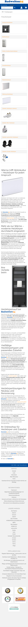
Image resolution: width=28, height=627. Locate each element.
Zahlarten (14, 497)
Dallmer (14, 512)
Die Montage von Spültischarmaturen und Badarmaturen (14, 561)
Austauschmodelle (21, 401)
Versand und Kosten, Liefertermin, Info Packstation (14, 499)
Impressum (14, 490)
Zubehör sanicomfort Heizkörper (10, 137)
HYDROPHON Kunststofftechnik (14, 520)
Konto (14, 478)
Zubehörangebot (13, 376)
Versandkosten (23, 465)
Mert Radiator (14, 524)
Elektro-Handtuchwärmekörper (9, 51)
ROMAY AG (14, 526)
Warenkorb (14, 474)
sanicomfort (14, 528)
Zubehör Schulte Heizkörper (9, 151)
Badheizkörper (5, 36)
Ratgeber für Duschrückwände (14, 575)
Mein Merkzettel (14, 476)
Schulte (14, 538)
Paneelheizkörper (6, 65)
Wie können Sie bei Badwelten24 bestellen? (14, 503)
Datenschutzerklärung (14, 495)
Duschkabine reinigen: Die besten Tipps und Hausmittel (14, 571)
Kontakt (14, 471)
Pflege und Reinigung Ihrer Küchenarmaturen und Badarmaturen (14, 564)
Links (14, 473)
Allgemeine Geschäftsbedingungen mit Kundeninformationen (14, 492)
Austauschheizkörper (7, 22)
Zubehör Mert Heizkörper (8, 122)
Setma (14, 541)
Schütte (14, 539)
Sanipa (14, 530)
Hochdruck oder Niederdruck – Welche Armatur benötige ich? (14, 557)
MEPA (14, 522)
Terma (14, 543)
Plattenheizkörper (6, 79)
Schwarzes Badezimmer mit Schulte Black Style (14, 574)
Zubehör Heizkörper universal (9, 108)
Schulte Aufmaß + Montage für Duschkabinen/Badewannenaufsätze (14, 568)
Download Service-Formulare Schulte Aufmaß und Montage (14, 481)
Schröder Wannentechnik (14, 536)
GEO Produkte (14, 518)
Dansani (14, 514)
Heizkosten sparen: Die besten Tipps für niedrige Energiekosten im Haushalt (14, 578)
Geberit (14, 516)
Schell (14, 534)
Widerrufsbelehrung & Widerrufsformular (14, 501)
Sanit (14, 532)
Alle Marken (14, 510)
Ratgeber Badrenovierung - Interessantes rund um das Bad (14, 554)
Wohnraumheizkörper (7, 94)
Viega (14, 545)
